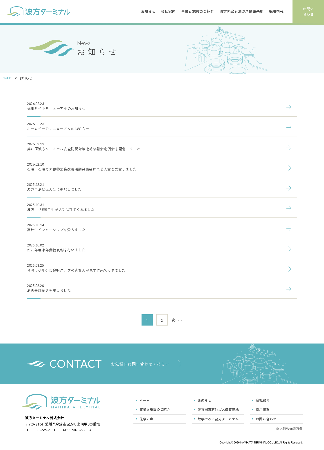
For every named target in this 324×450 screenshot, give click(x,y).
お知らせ (148, 11)
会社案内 (168, 11)
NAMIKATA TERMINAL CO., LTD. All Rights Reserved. (271, 442)
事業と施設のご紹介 (197, 11)
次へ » (176, 320)
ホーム (145, 400)
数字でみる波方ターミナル (218, 419)
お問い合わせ (308, 11)
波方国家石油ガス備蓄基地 (241, 11)
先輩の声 (146, 419)
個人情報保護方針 (289, 428)
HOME (6, 77)
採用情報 (276, 11)
